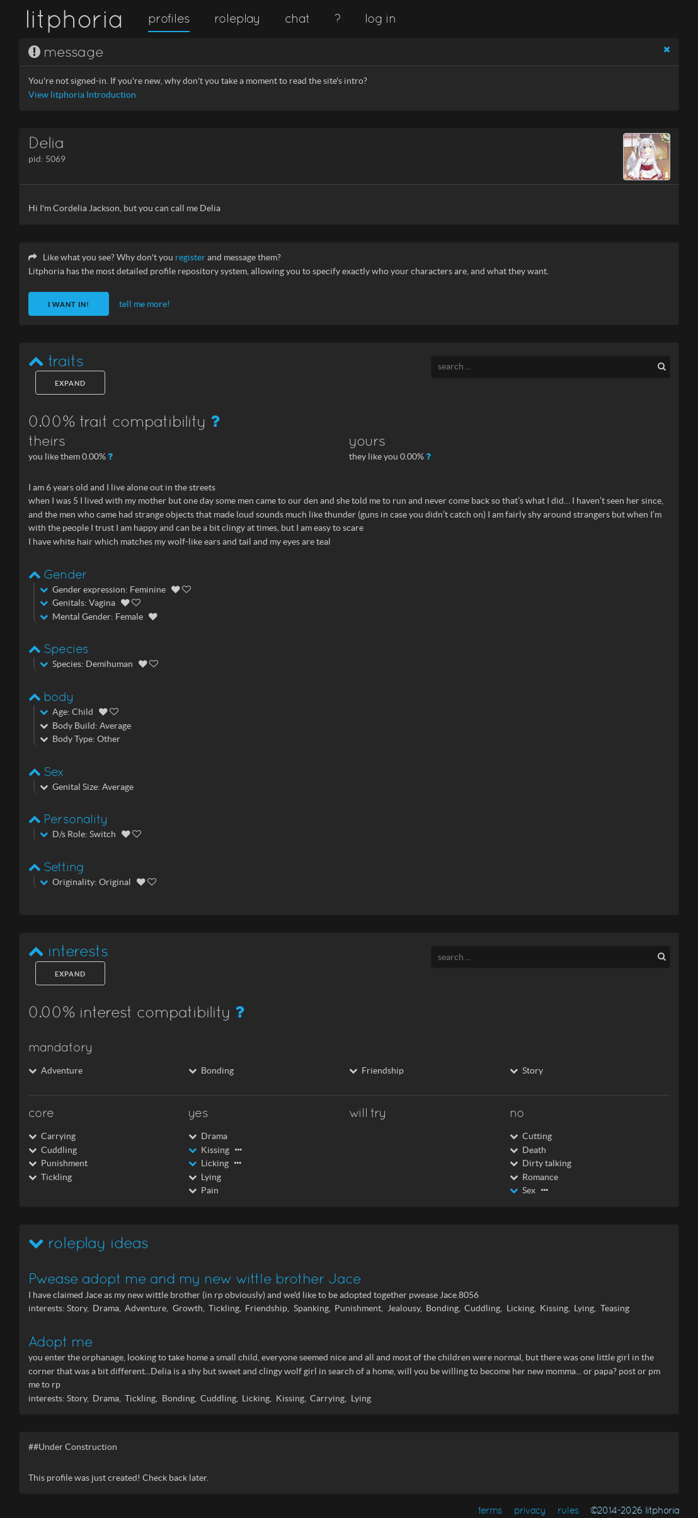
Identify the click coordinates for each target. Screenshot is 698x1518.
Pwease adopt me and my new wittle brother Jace (194, 1278)
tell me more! (144, 304)
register (190, 257)
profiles (169, 18)
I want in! (68, 304)
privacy (530, 1510)
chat (297, 18)
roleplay (237, 18)
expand (70, 383)
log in (380, 18)
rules (568, 1510)
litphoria (74, 18)
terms (490, 1510)
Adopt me (60, 1341)
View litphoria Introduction (82, 95)
